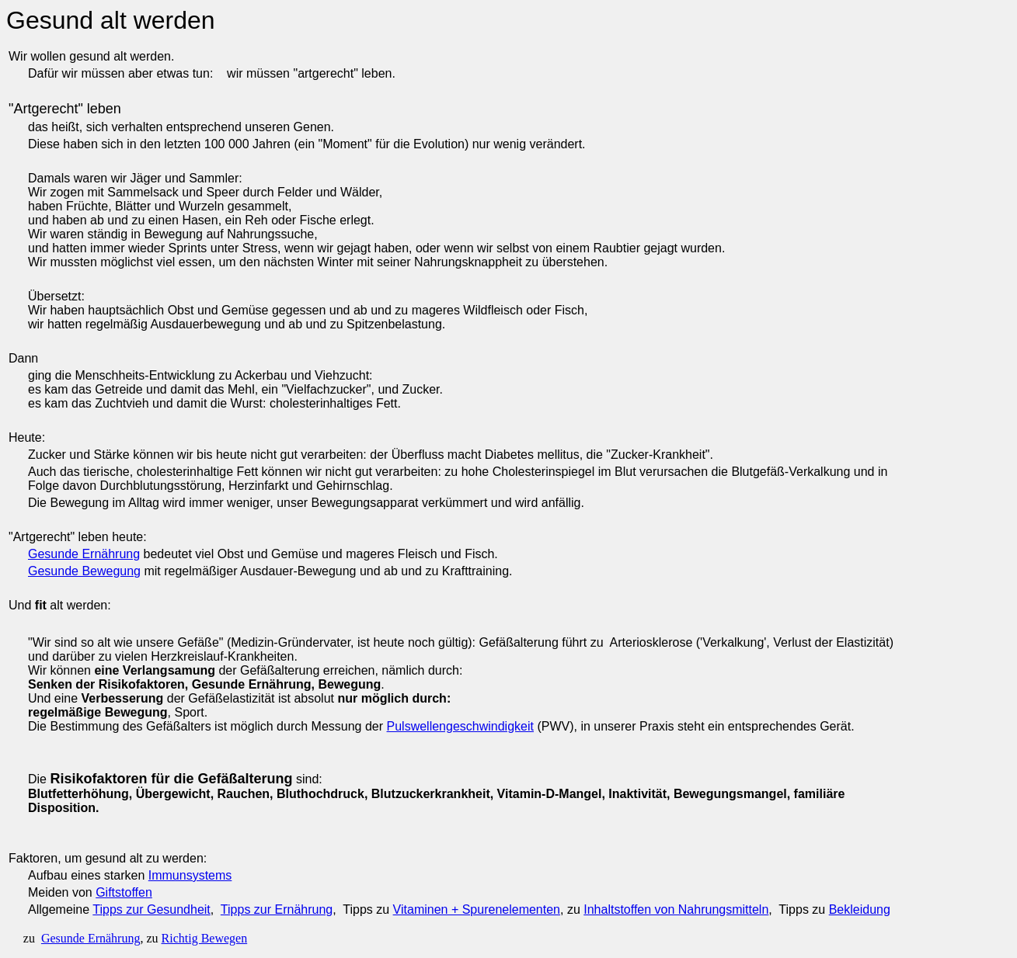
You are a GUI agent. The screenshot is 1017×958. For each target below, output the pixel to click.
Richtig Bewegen (205, 938)
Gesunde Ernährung (84, 554)
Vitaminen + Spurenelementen (476, 909)
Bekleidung (859, 909)
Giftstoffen (124, 892)
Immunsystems (190, 875)
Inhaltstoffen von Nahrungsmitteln (675, 909)
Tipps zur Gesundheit (151, 909)
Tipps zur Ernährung (277, 909)
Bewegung (109, 571)
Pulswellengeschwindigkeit (460, 726)
